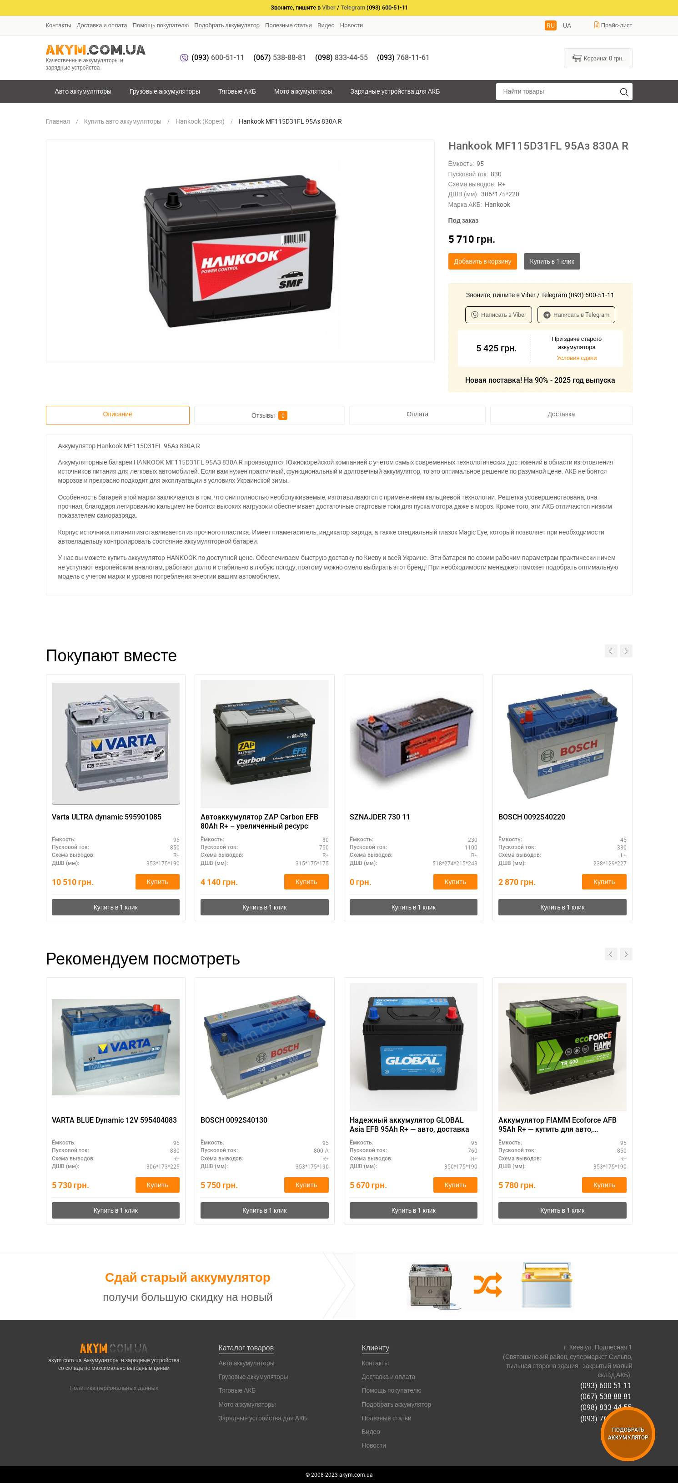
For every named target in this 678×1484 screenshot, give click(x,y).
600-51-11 (217, 57)
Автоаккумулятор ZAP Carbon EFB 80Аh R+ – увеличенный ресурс (259, 822)
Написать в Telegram (576, 314)
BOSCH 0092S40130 (234, 1120)
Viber (329, 7)
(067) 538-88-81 (607, 1396)
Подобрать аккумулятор (227, 25)
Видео (326, 25)
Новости (351, 25)
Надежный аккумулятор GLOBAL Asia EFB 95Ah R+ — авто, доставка (409, 1125)
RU (551, 25)
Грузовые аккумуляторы (165, 91)
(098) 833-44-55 (607, 1407)
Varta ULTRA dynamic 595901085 (106, 817)
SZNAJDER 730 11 (380, 817)
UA (567, 25)
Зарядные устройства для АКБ (395, 91)
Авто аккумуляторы (83, 91)
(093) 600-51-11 (607, 1386)
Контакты (58, 25)
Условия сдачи (577, 358)
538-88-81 (279, 57)
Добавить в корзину (483, 261)
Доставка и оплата (102, 25)
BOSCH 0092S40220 (531, 817)
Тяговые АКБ (237, 91)
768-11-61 (403, 57)
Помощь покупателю (161, 25)
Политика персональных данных (114, 1388)
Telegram (353, 7)
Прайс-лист (613, 25)
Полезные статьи (288, 25)
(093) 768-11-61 (607, 1417)
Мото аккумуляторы (303, 91)
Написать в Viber (498, 314)
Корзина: (598, 58)
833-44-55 (341, 57)
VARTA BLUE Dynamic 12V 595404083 (114, 1120)
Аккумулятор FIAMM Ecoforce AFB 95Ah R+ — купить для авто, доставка (557, 1125)
